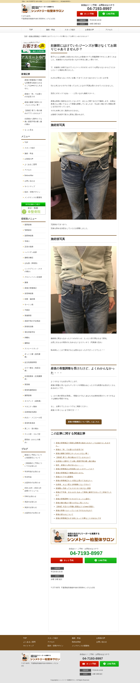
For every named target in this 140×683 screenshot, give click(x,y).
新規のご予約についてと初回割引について (33, 456)
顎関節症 (28, 230)
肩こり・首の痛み (32, 428)
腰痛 (26, 282)
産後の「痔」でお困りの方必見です (70, 449)
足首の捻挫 (29, 247)
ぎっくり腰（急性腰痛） (32, 355)
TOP (31, 30)
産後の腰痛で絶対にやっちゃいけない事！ (72, 453)
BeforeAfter (29, 175)
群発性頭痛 (29, 326)
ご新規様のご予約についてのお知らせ (33, 464)
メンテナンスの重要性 (33, 197)
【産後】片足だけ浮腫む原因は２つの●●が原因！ (75, 507)
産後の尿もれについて (64, 514)
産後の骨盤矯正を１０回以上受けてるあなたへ (74, 480)
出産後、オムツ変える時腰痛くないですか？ (73, 484)
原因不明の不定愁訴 (32, 321)
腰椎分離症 (29, 258)
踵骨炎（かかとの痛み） (32, 441)
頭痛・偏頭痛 (30, 299)
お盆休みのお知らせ (32, 482)
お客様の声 (89, 30)
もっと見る (29, 130)
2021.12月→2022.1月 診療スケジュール (34, 489)
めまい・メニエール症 (33, 417)
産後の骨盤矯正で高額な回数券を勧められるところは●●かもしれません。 (33, 84)
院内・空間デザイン (32, 192)
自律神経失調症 (31, 412)
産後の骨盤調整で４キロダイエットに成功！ (73, 499)
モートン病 (29, 304)
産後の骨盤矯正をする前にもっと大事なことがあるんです (78, 518)
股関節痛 (28, 225)
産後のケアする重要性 (64, 477)
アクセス (109, 30)
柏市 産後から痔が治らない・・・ (70, 465)
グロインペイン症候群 (33, 277)
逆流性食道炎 (30, 423)
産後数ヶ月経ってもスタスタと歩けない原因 (73, 488)
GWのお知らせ (30, 496)
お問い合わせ (30, 181)
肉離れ (27, 337)
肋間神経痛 (29, 236)
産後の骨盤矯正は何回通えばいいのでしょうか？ (75, 469)
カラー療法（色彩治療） (32, 369)
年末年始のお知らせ (32, 471)
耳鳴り (27, 241)
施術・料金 (50, 30)
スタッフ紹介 (70, 30)
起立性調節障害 (31, 362)
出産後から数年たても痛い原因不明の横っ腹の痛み (76, 461)
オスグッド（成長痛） (33, 401)
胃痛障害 (28, 315)
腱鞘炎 (27, 343)
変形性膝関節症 (31, 390)
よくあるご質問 (31, 164)
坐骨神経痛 (29, 293)
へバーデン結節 (31, 252)
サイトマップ (30, 186)
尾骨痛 (27, 384)
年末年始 (28, 477)
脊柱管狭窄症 (30, 332)
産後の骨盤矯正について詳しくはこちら (83, 422)
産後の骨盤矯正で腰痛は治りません (70, 473)
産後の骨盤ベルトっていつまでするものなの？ (74, 510)
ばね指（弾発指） (32, 263)
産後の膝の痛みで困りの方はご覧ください (72, 503)
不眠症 (27, 310)
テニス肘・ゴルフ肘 (32, 434)
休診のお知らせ (31, 502)
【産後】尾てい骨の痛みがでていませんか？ (73, 457)
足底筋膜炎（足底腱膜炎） (33, 377)
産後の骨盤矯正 (34, 36)
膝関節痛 (28, 395)
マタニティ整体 (31, 406)
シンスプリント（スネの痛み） (33, 270)
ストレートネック (32, 348)
